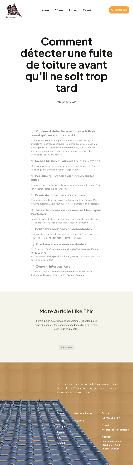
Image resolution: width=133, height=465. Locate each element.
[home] (14, 10)
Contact (87, 10)
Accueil (45, 10)
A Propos (59, 10)
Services (73, 10)
